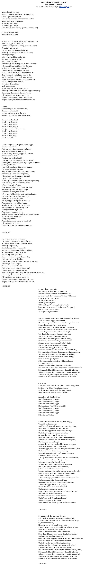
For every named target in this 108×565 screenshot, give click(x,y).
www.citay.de (64, 7)
